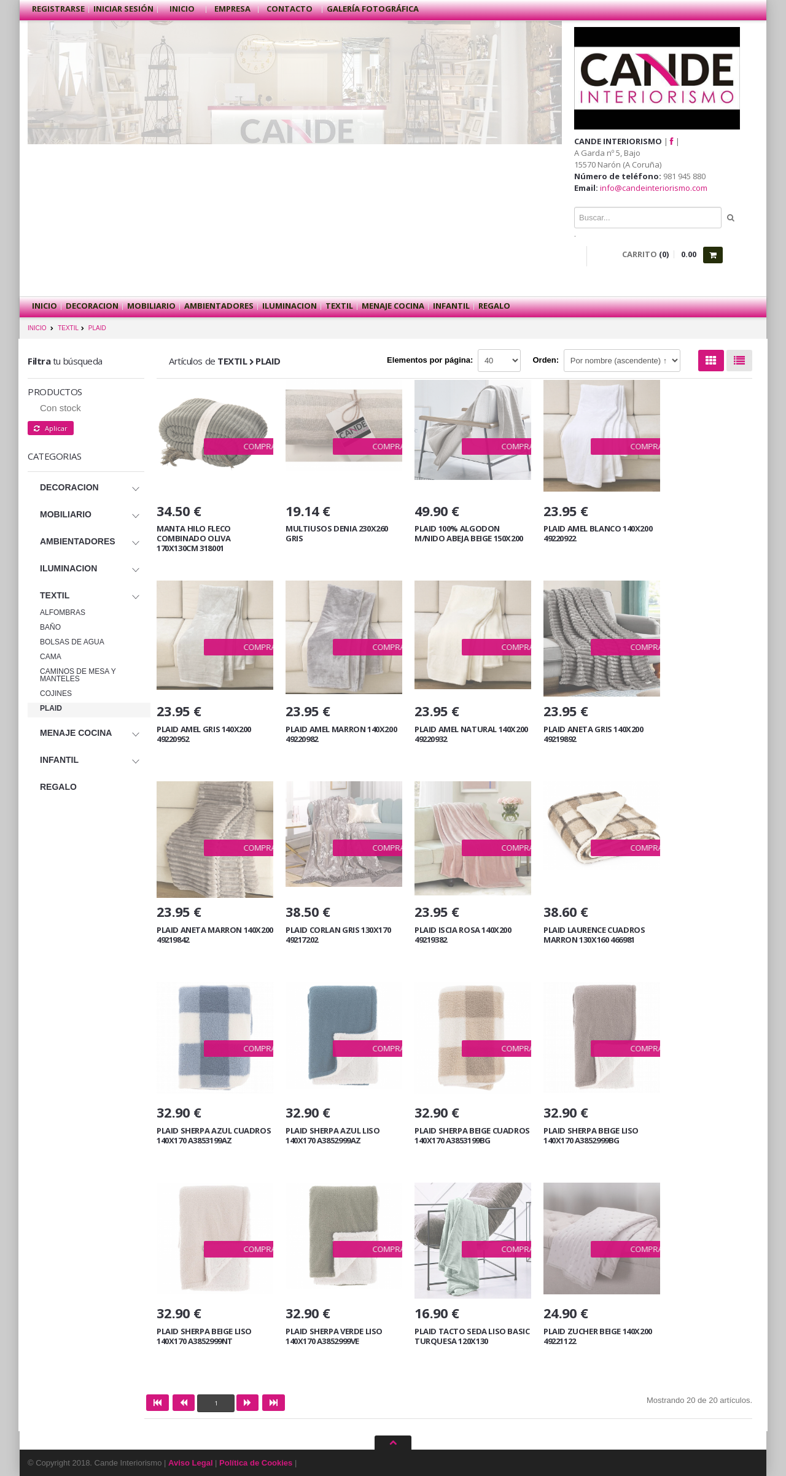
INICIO (37, 328)
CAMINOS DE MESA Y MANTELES (78, 675)
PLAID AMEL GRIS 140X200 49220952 (204, 734)
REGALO (494, 305)
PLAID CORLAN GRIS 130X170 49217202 (338, 934)
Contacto (290, 8)
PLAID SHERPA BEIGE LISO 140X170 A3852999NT (204, 1336)
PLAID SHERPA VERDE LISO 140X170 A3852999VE (334, 1336)
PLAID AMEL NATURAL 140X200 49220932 (471, 734)
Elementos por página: (430, 360)
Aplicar (51, 428)
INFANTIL (451, 305)
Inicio (182, 8)
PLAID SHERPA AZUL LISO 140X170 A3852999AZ (332, 1135)
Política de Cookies (255, 1462)
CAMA (50, 656)
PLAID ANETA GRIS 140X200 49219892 (593, 734)
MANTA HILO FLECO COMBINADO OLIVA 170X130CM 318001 (194, 538)
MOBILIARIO (151, 305)
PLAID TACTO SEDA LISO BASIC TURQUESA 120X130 (471, 1336)
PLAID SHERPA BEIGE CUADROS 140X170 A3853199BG (472, 1135)
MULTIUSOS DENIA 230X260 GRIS (337, 533)
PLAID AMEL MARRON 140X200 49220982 (341, 734)
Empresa (232, 8)
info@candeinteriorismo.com (653, 187)
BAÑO (50, 627)
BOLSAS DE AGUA (72, 642)
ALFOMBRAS (62, 612)
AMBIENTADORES (219, 305)
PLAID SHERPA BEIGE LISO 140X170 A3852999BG (591, 1135)
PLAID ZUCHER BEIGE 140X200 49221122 (597, 1336)
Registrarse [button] (58, 8)
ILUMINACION (289, 305)
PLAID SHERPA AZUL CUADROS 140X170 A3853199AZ (214, 1135)
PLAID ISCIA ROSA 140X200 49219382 (463, 934)
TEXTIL (339, 305)
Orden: (546, 360)
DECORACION (92, 305)
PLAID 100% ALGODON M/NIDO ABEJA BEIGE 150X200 (468, 533)
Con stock (60, 407)
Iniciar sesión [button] (123, 8)
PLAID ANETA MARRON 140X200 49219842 (215, 934)
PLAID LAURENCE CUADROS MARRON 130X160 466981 (594, 934)
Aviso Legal (190, 1462)
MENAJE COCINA (393, 305)
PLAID (97, 328)
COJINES (56, 693)
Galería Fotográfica (373, 8)
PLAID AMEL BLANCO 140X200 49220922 (597, 533)
